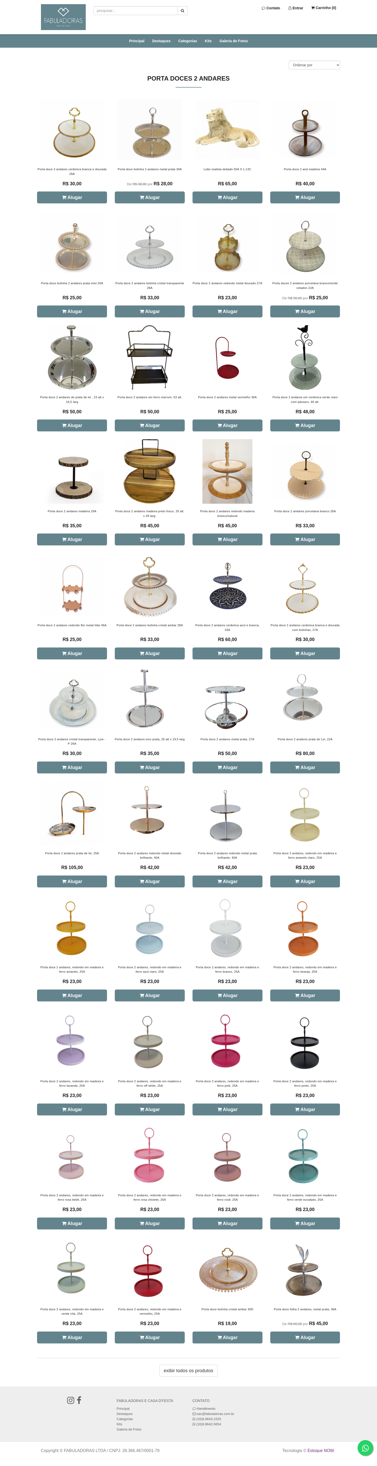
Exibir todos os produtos (188, 1370)
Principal (136, 41)
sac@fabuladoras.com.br (215, 1414)
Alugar (72, 197)
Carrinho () (323, 8)
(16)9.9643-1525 (208, 1419)
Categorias (187, 41)
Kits (208, 41)
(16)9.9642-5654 (208, 1424)
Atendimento (204, 1409)
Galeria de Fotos (233, 41)
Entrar (295, 8)
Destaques (161, 41)
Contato (271, 8)
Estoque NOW (321, 1450)
